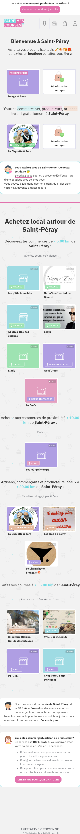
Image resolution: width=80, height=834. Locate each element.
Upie (46, 496)
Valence (28, 255)
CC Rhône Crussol (29, 708)
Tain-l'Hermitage (32, 496)
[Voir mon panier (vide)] (65, 23)
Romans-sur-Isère (32, 599)
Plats (40, 432)
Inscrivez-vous (23, 175)
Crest (56, 599)
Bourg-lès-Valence (45, 255)
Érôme (54, 496)
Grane (48, 599)
